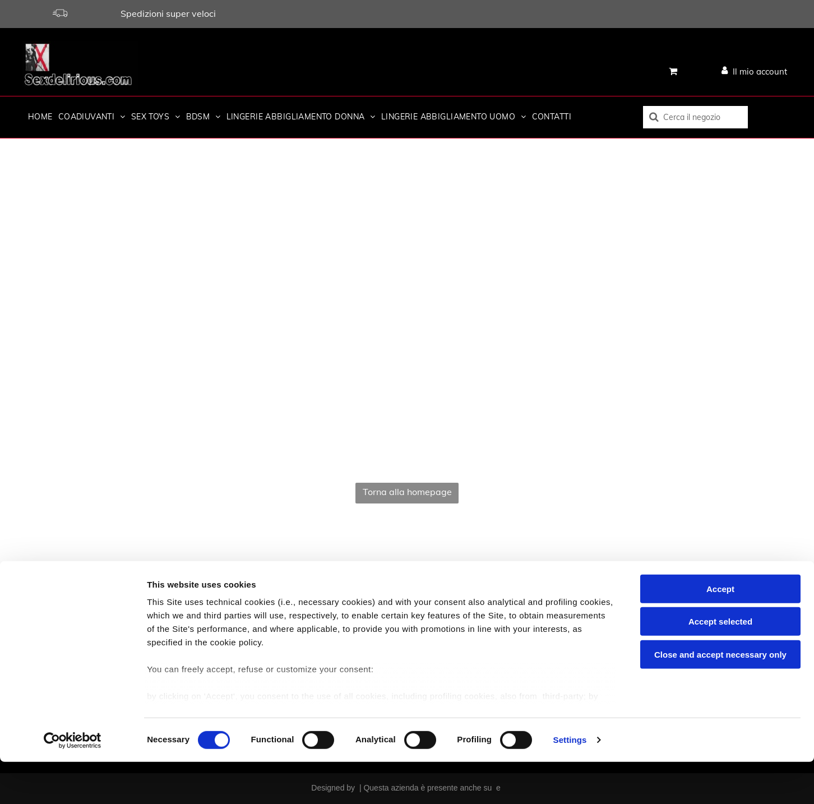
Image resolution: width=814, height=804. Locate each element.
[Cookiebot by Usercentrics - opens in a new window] (73, 782)
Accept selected (720, 663)
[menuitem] (37, 116)
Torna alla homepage (407, 491)
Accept (720, 631)
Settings (570, 782)
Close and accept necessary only (720, 696)
